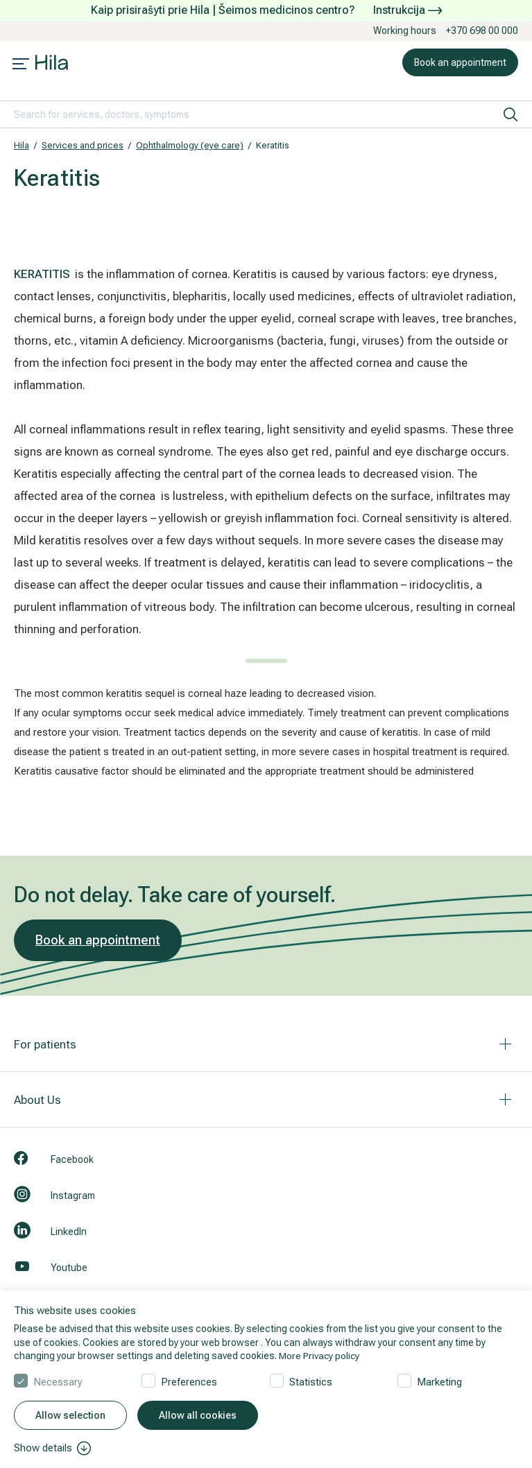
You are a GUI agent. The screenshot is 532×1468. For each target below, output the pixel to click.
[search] (510, 114)
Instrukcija (407, 10)
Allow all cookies (198, 1415)
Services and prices (82, 145)
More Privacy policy (320, 1355)
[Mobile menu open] (21, 65)
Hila (21, 145)
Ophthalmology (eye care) (189, 145)
